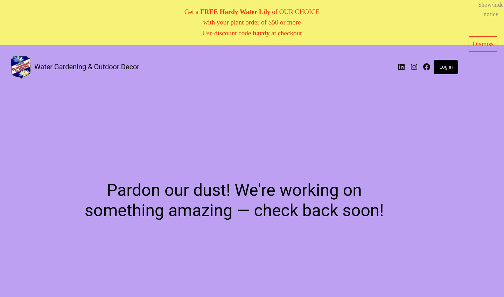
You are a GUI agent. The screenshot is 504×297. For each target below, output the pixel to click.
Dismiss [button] (482, 44)
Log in (446, 67)
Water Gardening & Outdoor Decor (86, 67)
